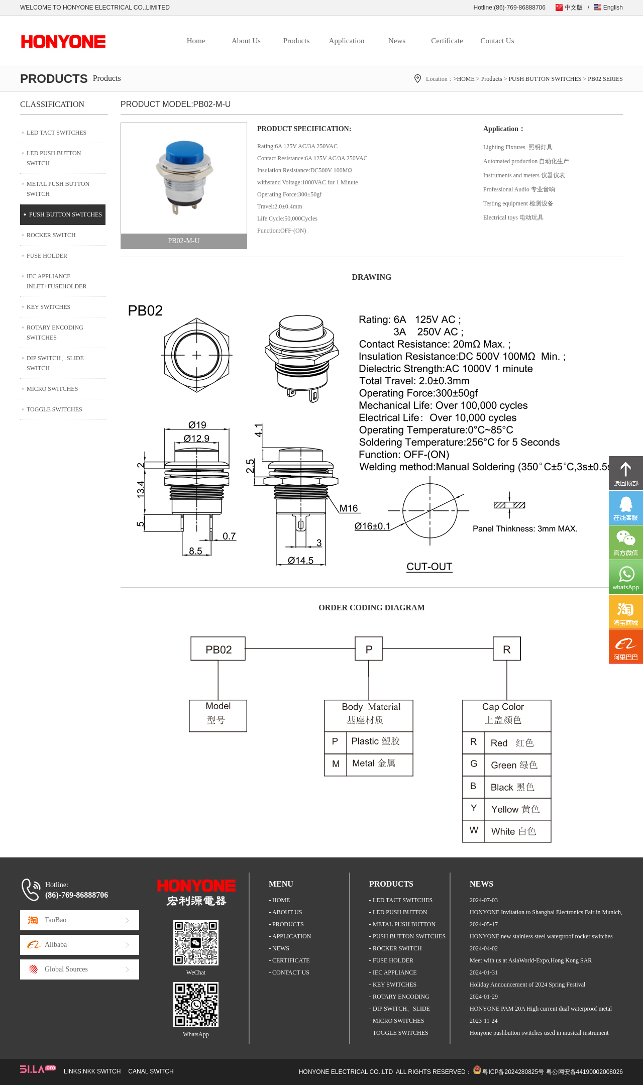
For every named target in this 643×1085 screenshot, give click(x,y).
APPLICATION (291, 936)
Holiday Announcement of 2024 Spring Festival (527, 984)
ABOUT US (287, 912)
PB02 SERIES (605, 78)
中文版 (574, 7)
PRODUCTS (288, 924)
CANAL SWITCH (150, 1071)
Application (347, 41)
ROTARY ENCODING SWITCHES (55, 332)
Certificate (447, 41)
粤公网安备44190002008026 (584, 1071)
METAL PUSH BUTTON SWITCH (58, 188)
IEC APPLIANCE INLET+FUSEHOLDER (56, 281)
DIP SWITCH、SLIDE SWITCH (55, 363)
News (396, 41)
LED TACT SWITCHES (56, 132)
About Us (246, 41)
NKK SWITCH (102, 1071)
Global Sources (66, 969)
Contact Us (497, 41)
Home (196, 41)
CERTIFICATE (291, 960)
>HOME (464, 78)
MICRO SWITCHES (52, 388)
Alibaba (56, 944)
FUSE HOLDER (47, 255)
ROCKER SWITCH (51, 235)
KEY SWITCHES (48, 306)
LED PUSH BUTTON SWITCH (54, 158)
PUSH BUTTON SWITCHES (544, 78)
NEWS (280, 948)
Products (296, 41)
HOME (281, 900)
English (613, 7)
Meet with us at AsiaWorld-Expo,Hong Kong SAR (531, 960)
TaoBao (55, 920)
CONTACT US (290, 972)
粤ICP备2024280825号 (513, 1071)
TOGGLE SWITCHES (54, 409)
